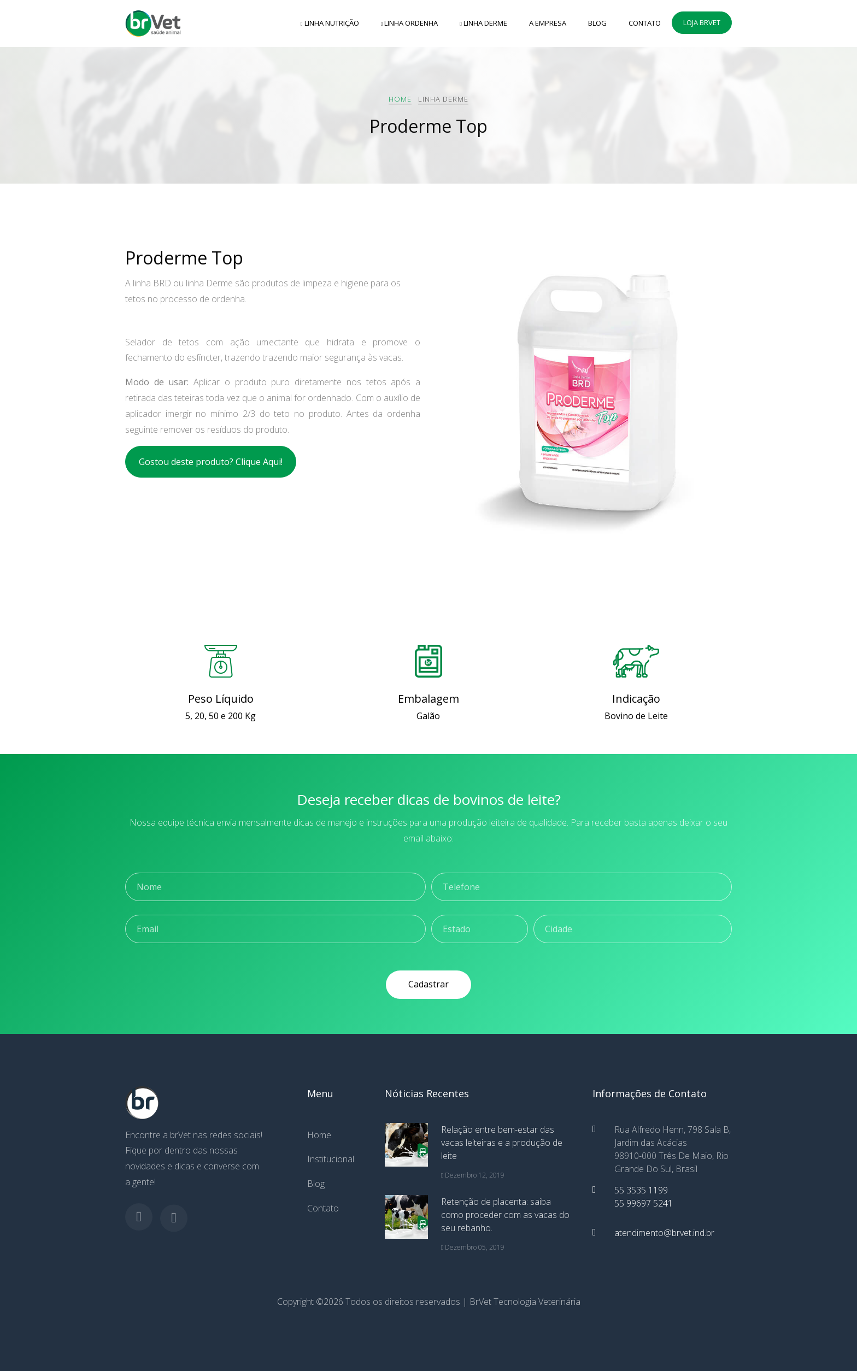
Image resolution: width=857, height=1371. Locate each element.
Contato (645, 23)
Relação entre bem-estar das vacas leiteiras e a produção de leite (501, 1142)
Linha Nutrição (330, 23)
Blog (597, 23)
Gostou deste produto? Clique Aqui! (211, 462)
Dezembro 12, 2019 (472, 1175)
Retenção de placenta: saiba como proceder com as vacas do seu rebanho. (505, 1215)
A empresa (547, 23)
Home (400, 99)
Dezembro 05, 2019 (472, 1247)
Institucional (330, 1159)
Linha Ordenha (409, 23)
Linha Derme (483, 23)
